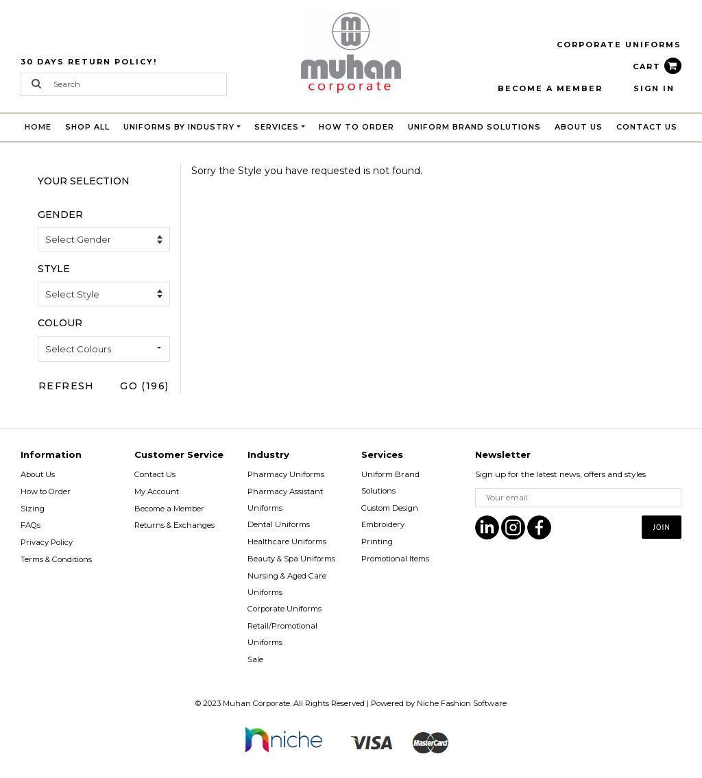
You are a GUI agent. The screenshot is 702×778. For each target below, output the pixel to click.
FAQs (30, 525)
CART (657, 66)
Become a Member (169, 508)
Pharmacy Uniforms (285, 474)
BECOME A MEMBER (550, 88)
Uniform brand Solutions (474, 127)
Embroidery (382, 524)
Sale (255, 659)
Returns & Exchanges (174, 525)
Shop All (87, 127)
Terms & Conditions (56, 559)
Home (41, 125)
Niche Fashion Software (462, 703)
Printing (377, 541)
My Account (156, 491)
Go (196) (144, 386)
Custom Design (389, 508)
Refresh (66, 386)
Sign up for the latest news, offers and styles (560, 474)
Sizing (33, 508)
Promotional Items (395, 558)
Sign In (654, 88)
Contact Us (646, 127)
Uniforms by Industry (178, 127)
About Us (579, 127)
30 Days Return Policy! (89, 61)
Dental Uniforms (278, 524)
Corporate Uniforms (284, 608)
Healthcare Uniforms (286, 541)
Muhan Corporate (256, 703)
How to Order (356, 127)
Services (276, 127)
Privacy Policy (47, 542)
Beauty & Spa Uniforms (291, 558)
